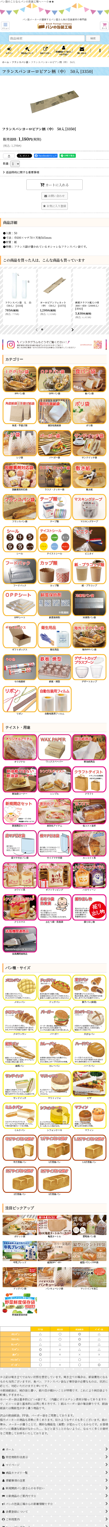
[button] (5, 26)
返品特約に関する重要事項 (21, 172)
